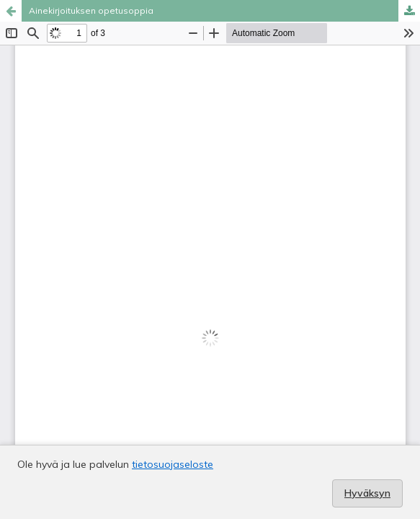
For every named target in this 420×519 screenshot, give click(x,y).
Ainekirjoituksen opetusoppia (91, 10)
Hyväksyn (367, 493)
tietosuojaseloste (172, 464)
